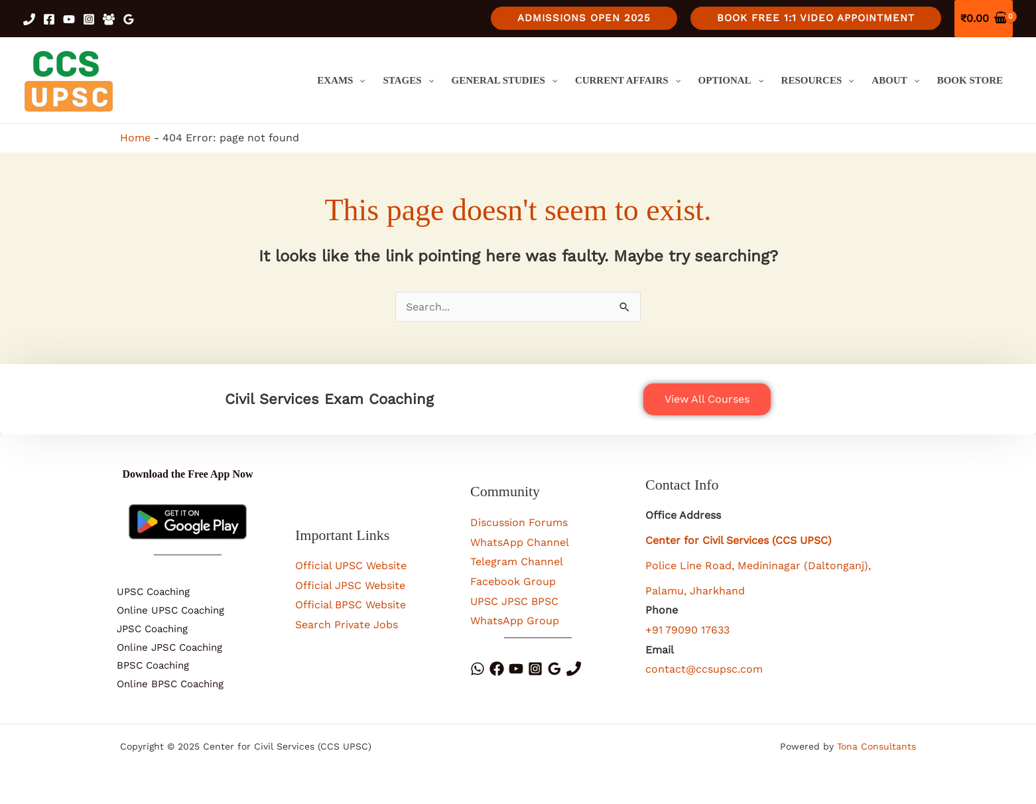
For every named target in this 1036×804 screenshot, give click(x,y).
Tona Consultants (876, 746)
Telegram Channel (516, 561)
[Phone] (573, 668)
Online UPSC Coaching (164, 610)
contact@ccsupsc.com (704, 669)
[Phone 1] (29, 19)
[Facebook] (49, 19)
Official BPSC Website (350, 604)
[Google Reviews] (129, 19)
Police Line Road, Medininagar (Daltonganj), (758, 565)
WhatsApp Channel (519, 542)
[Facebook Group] (109, 19)
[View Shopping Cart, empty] (983, 18)
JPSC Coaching (145, 629)
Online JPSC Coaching (163, 647)
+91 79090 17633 (687, 630)
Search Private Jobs (346, 624)
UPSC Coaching (146, 592)
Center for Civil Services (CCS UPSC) (738, 540)
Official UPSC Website (351, 565)
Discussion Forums (519, 522)
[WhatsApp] (477, 668)
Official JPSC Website (350, 585)
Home (135, 137)
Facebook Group (513, 581)
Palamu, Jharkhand (695, 590)
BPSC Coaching (146, 665)
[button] (584, 18)
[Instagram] (89, 19)
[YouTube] (69, 19)
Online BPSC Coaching (163, 684)
